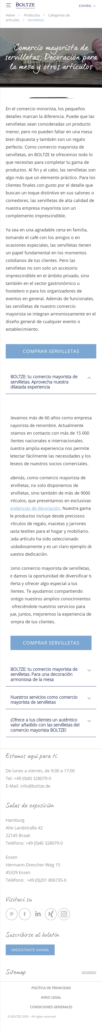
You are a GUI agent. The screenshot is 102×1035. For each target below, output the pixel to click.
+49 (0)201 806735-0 (46, 880)
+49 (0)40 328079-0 (44, 843)
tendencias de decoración (34, 508)
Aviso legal (51, 997)
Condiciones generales (51, 1007)
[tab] (51, 380)
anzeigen (89, 972)
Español (87, 6)
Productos (32, 15)
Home (10, 15)
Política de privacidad (51, 988)
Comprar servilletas (51, 351)
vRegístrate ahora (30, 950)
